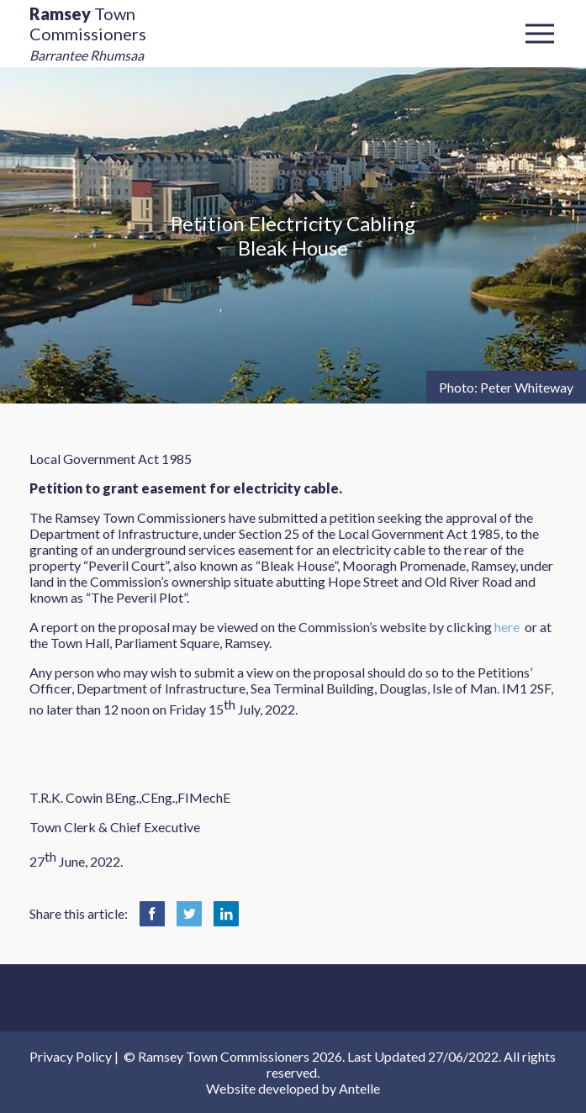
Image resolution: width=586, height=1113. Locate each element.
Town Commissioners (87, 33)
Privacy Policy (70, 1056)
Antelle (359, 1088)
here (507, 627)
